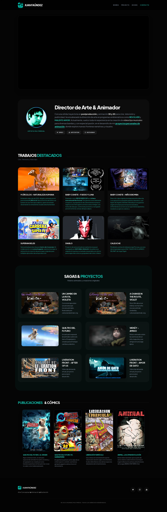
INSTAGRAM (90, 132)
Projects (125, 5)
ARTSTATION (74, 132)
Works (116, 5)
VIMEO (60, 132)
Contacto (144, 5)
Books (134, 5)
